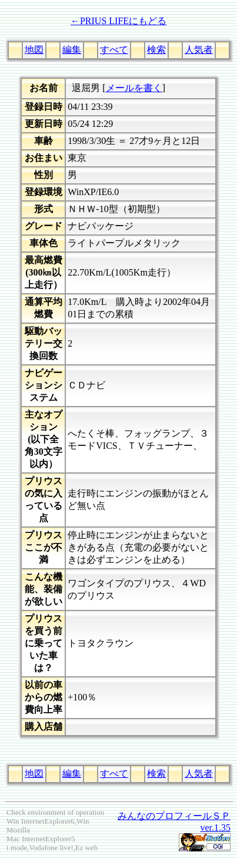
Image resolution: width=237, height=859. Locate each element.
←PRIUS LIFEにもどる (118, 21)
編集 (71, 50)
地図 (34, 50)
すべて (114, 50)
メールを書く (134, 88)
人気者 (199, 50)
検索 (156, 50)
